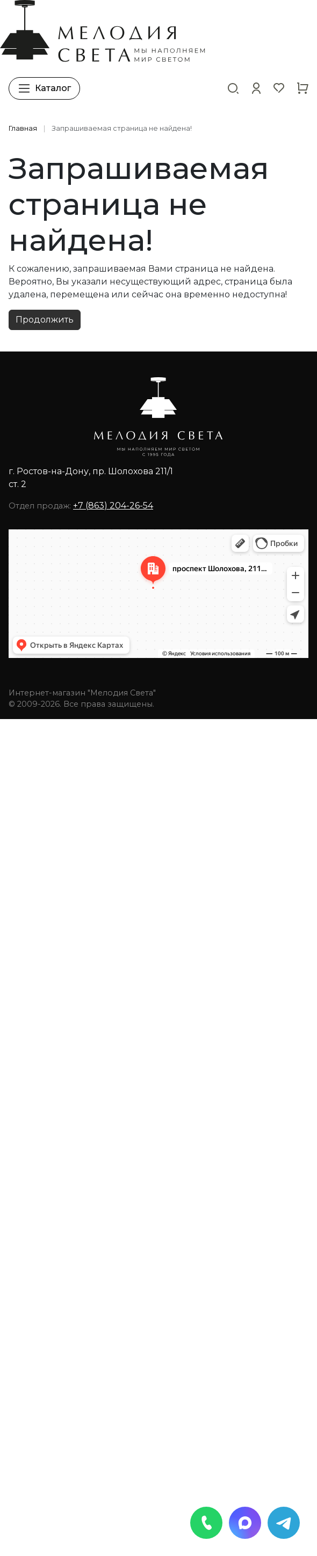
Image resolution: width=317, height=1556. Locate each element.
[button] (256, 88)
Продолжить (45, 320)
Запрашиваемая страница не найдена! (122, 128)
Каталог (44, 88)
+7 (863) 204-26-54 (113, 505)
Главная (23, 128)
